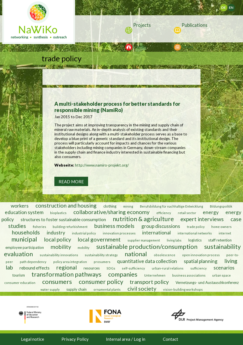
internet (225, 233)
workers (20, 206)
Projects (142, 25)
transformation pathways (66, 274)
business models (114, 226)
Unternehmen (154, 275)
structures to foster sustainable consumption (63, 219)
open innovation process (201, 255)
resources (92, 268)
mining (128, 206)
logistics (195, 240)
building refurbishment (70, 226)
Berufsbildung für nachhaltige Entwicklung (171, 206)
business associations (189, 275)
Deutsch (227, 6)
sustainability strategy (101, 255)
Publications (194, 25)
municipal (24, 239)
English (233, 6)
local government (99, 239)
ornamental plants (107, 289)
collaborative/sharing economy (111, 212)
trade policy (196, 226)
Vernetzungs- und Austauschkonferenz (207, 282)
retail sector (187, 213)
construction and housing (66, 205)
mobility (61, 246)
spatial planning (201, 261)
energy (211, 212)
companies (122, 274)
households (26, 232)
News (187, 46)
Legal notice (32, 339)
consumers (57, 281)
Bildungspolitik (221, 206)
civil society (141, 288)
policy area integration (70, 262)
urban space (221, 275)
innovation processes (119, 233)
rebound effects (35, 267)
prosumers (102, 262)
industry (56, 233)
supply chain (76, 289)
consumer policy (101, 281)
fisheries (39, 226)
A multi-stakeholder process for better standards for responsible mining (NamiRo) (117, 107)
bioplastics (58, 213)
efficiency (163, 213)
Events (140, 46)
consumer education (19, 282)
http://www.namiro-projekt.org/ (102, 165)
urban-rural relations (168, 268)
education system (24, 212)
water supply (50, 289)
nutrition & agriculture (143, 219)
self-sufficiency (133, 268)
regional (66, 267)
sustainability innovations (59, 255)
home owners (221, 226)
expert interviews (202, 219)
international (156, 233)
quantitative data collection (147, 261)
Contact (170, 339)
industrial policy (84, 233)
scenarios (224, 268)
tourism (18, 275)
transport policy (149, 282)
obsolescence (164, 255)
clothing (110, 206)
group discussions (160, 226)
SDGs (110, 268)
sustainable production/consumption (146, 246)
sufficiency (198, 268)
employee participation (24, 247)
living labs (174, 240)
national (136, 254)
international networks (195, 233)
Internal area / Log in (125, 339)
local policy (57, 239)
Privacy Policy (75, 339)
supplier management (143, 240)
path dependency (33, 262)
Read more (71, 181)
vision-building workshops (183, 289)
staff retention (220, 240)
